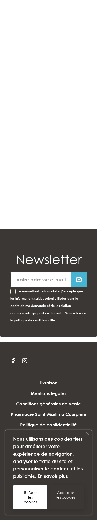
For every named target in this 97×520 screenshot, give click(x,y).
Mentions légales (48, 393)
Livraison (48, 382)
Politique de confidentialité (48, 424)
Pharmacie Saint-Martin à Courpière (48, 414)
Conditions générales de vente (48, 403)
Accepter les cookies (65, 495)
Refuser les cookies (30, 497)
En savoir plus (53, 476)
